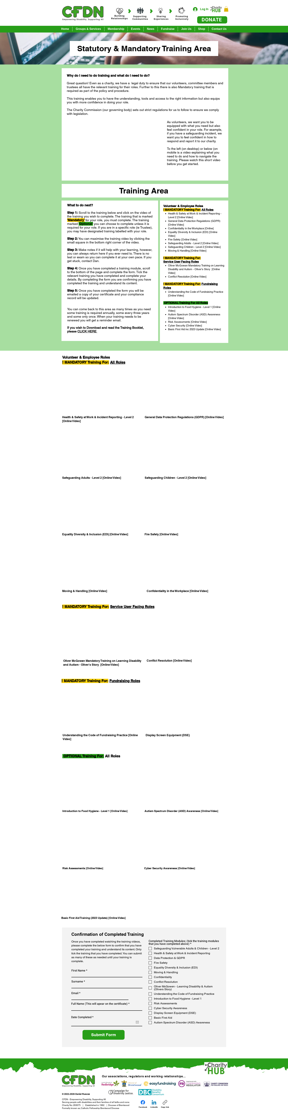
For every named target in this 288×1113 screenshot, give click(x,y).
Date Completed (83, 1017)
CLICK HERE (87, 331)
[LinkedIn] (154, 1104)
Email (74, 993)
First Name (78, 970)
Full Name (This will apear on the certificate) (99, 1003)
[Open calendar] (137, 1022)
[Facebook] (143, 1104)
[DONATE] (212, 19)
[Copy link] (165, 1104)
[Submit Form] (104, 1035)
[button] (226, 9)
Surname (77, 981)
